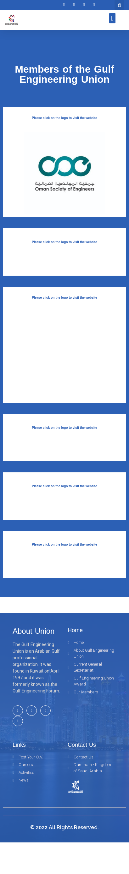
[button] (112, 18)
